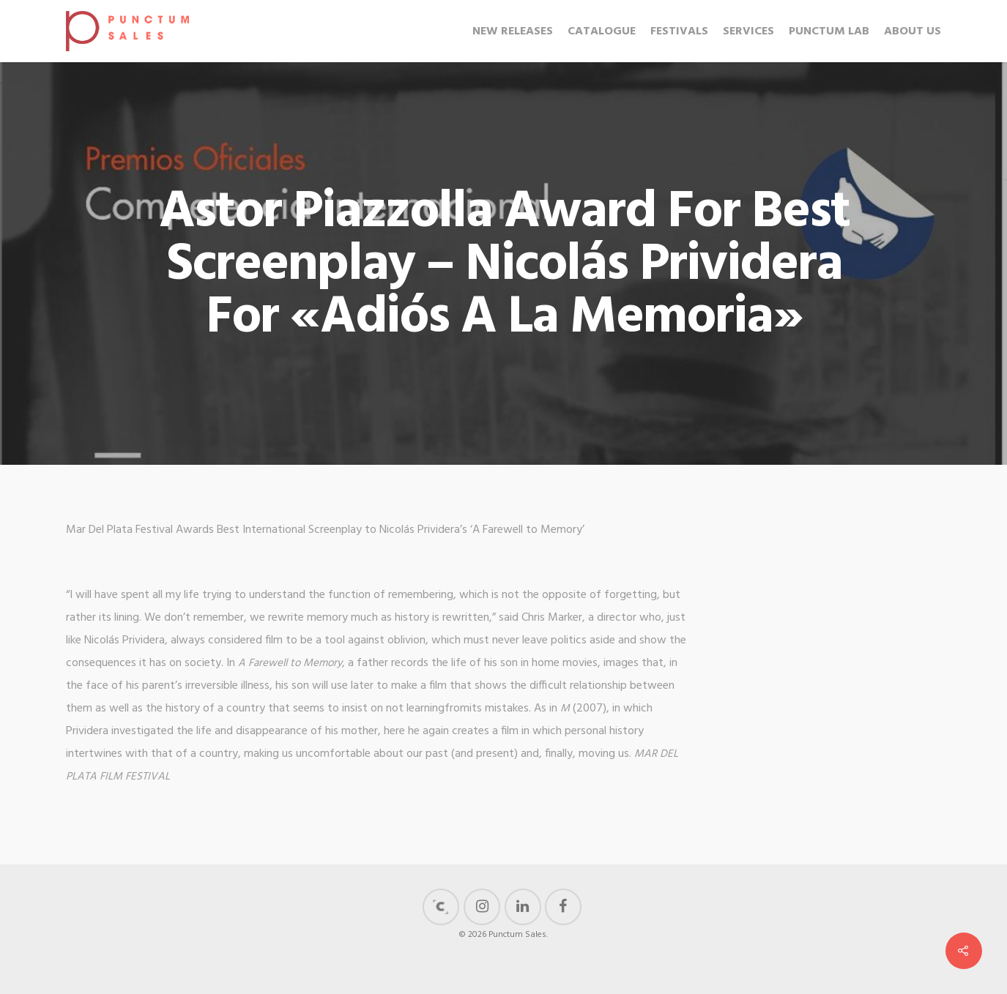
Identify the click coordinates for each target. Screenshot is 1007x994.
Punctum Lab (829, 31)
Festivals (679, 31)
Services (748, 31)
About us (912, 31)
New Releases (512, 31)
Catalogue (602, 31)
